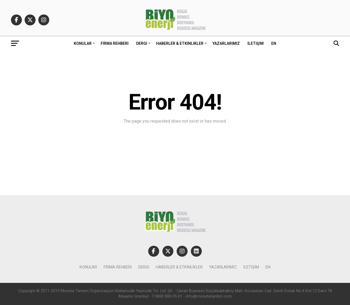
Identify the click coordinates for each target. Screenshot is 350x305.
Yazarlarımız (226, 43)
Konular (83, 43)
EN (273, 43)
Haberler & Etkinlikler (179, 43)
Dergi (141, 43)
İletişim (255, 43)
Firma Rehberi (115, 43)
